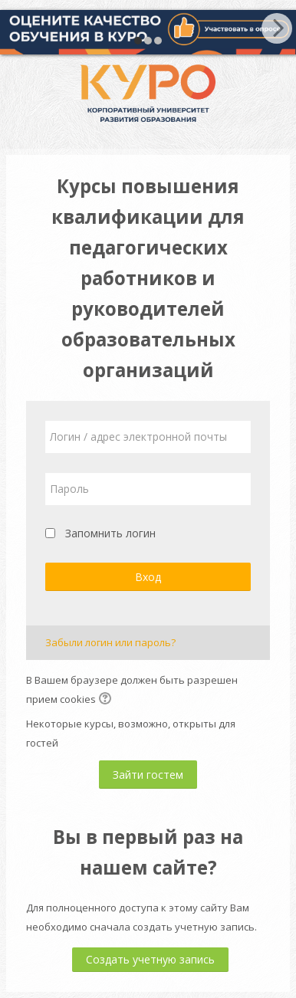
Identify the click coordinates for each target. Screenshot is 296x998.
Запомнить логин (110, 533)
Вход (148, 577)
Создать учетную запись (150, 959)
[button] (107, 699)
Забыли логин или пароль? (110, 642)
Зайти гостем (148, 774)
